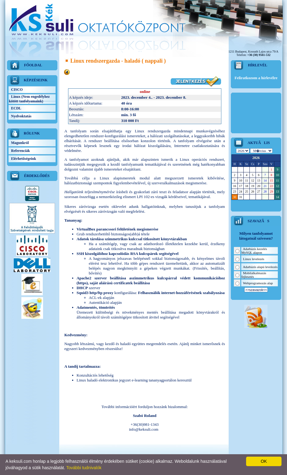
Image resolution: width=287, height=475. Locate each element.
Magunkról (21, 143)
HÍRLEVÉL (257, 65)
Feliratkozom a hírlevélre (256, 77)
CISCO (18, 89)
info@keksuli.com (143, 429)
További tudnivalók (83, 467)
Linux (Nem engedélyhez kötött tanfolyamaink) (29, 98)
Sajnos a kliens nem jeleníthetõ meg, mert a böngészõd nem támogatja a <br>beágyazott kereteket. (256, 178)
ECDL (18, 108)
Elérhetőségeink (25, 158)
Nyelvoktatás (23, 116)
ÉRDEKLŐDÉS (36, 176)
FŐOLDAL (33, 65)
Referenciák (22, 151)
